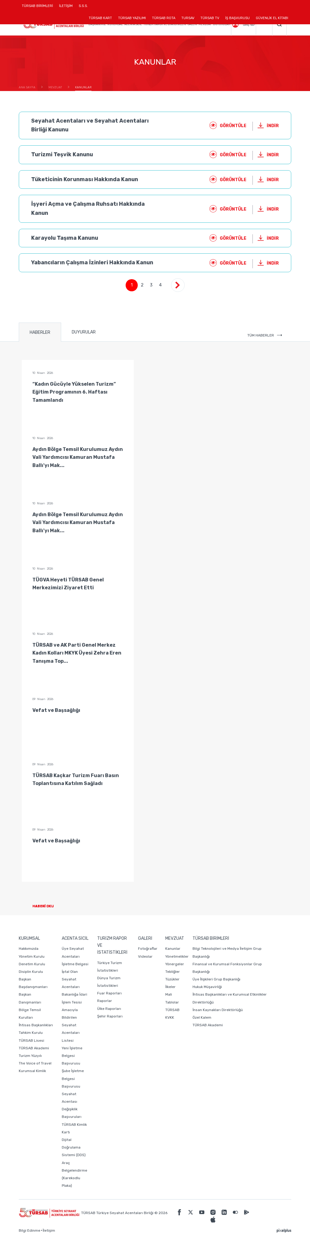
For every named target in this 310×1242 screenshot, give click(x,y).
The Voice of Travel (35, 1063)
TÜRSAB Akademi (34, 1048)
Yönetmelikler (177, 956)
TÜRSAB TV (209, 18)
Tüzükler (172, 979)
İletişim (49, 1230)
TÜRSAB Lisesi (31, 1040)
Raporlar (104, 1001)
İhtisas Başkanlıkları (36, 1025)
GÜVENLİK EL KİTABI (272, 18)
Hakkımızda (28, 948)
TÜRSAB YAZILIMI (132, 18)
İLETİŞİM (66, 8)
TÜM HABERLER (264, 335)
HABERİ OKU (48, 906)
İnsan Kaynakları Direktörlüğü (218, 1010)
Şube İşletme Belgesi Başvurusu (73, 1078)
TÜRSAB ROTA (163, 18)
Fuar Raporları (109, 993)
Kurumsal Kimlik (32, 1071)
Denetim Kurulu (32, 964)
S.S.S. (83, 6)
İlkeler (170, 987)
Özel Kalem (202, 1017)
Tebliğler (172, 972)
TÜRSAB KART (100, 18)
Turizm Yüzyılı (30, 1056)
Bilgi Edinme (29, 1230)
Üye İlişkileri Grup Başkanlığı (216, 979)
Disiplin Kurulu (31, 972)
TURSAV (187, 18)
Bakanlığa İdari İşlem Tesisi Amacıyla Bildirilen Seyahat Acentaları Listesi (74, 1017)
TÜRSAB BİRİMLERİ (39, 8)
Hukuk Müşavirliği (207, 987)
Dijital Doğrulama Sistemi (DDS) (74, 1147)
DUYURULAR (84, 332)
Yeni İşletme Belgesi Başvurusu (72, 1055)
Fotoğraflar (147, 948)
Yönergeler (174, 964)
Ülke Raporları (109, 1009)
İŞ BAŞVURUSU (237, 18)
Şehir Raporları (110, 1016)
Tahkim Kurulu (31, 1032)
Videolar (145, 956)
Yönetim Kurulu (32, 956)
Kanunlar (172, 948)
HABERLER (40, 332)
